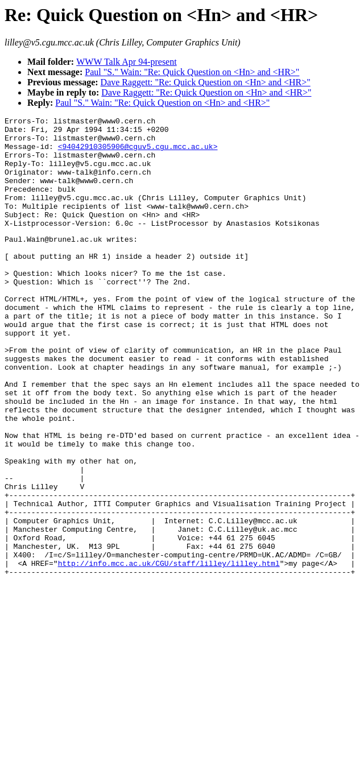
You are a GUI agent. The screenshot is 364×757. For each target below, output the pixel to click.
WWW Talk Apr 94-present (126, 62)
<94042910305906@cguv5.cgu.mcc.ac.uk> (138, 153)
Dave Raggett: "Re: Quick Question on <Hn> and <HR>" (206, 82)
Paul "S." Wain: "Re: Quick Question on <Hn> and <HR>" (192, 72)
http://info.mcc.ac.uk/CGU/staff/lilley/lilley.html (169, 652)
